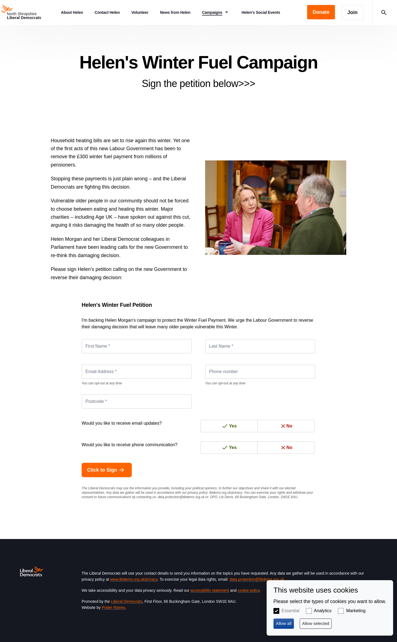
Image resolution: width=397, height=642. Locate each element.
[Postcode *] (137, 401)
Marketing (356, 610)
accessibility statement (210, 590)
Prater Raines (113, 607)
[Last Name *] (260, 346)
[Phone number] (260, 371)
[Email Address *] (137, 371)
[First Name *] (137, 346)
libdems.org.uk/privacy (225, 493)
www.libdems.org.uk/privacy (133, 579)
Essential (290, 610)
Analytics (322, 610)
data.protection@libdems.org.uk (181, 497)
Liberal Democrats (127, 601)
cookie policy (248, 590)
